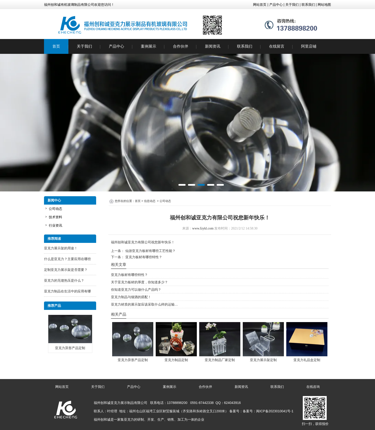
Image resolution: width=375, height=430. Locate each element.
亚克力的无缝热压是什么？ (64, 280)
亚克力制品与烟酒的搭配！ (131, 297)
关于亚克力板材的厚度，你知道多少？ (139, 282)
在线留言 (276, 46)
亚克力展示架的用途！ (60, 248)
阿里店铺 (308, 46)
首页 (56, 46)
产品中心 (116, 46)
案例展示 (148, 46)
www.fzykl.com (203, 228)
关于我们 (84, 46)
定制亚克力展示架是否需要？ (66, 270)
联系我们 (244, 46)
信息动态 (149, 201)
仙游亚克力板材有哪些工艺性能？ (150, 251)
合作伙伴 (180, 46)
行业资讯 (55, 225)
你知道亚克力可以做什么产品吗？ (136, 289)
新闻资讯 (212, 46)
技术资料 (55, 217)
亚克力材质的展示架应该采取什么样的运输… (144, 304)
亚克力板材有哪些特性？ (143, 257)
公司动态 (55, 209)
